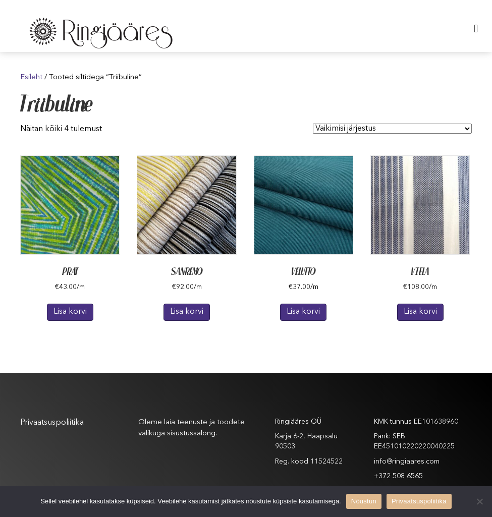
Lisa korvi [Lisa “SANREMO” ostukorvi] (186, 312)
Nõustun (363, 501)
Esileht (31, 77)
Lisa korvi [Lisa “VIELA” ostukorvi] (420, 312)
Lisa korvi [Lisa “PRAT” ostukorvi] (70, 312)
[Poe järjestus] (392, 129)
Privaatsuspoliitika (52, 423)
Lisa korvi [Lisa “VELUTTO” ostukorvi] (303, 312)
